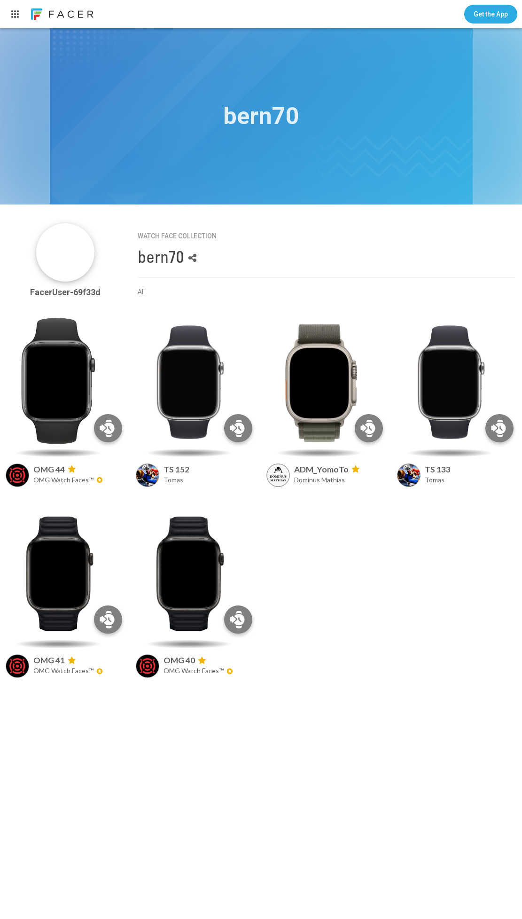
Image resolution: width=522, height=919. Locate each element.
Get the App (491, 14)
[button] (490, 14)
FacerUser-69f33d (65, 292)
